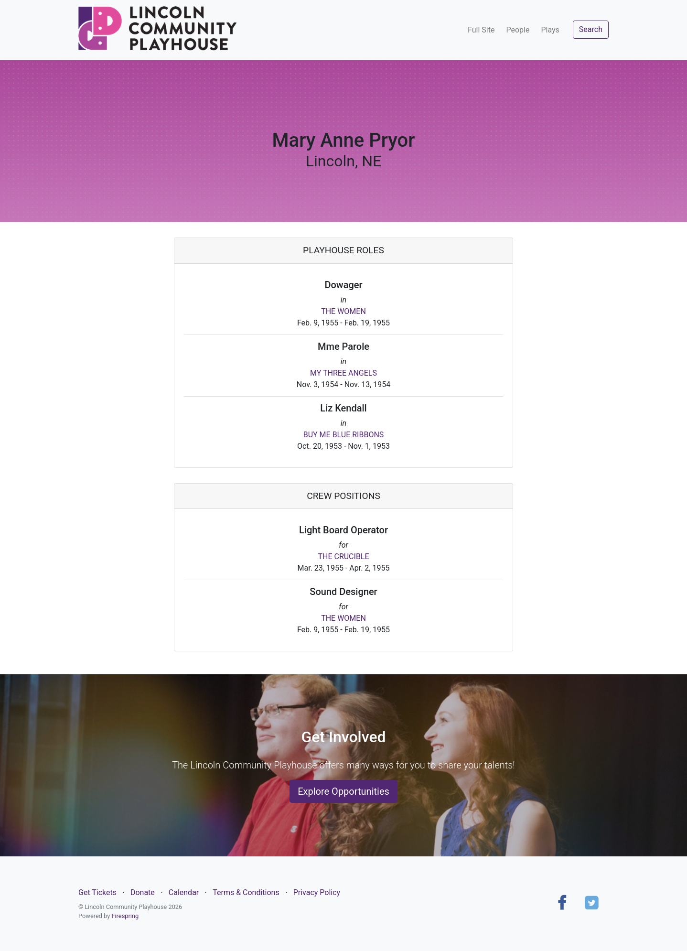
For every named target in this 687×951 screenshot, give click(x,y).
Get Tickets (97, 892)
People (517, 29)
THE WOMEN (343, 311)
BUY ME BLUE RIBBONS (343, 434)
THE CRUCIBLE (343, 556)
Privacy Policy (317, 892)
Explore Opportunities (343, 791)
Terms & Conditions (246, 892)
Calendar (184, 892)
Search (590, 29)
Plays (550, 29)
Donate (142, 892)
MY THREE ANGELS (343, 373)
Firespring (125, 915)
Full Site (481, 29)
